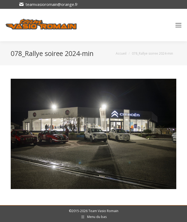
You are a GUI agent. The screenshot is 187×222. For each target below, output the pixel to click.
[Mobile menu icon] (178, 25)
